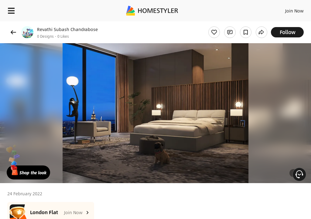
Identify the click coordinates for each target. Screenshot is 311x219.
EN (286, 9)
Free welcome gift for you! (233, 24)
